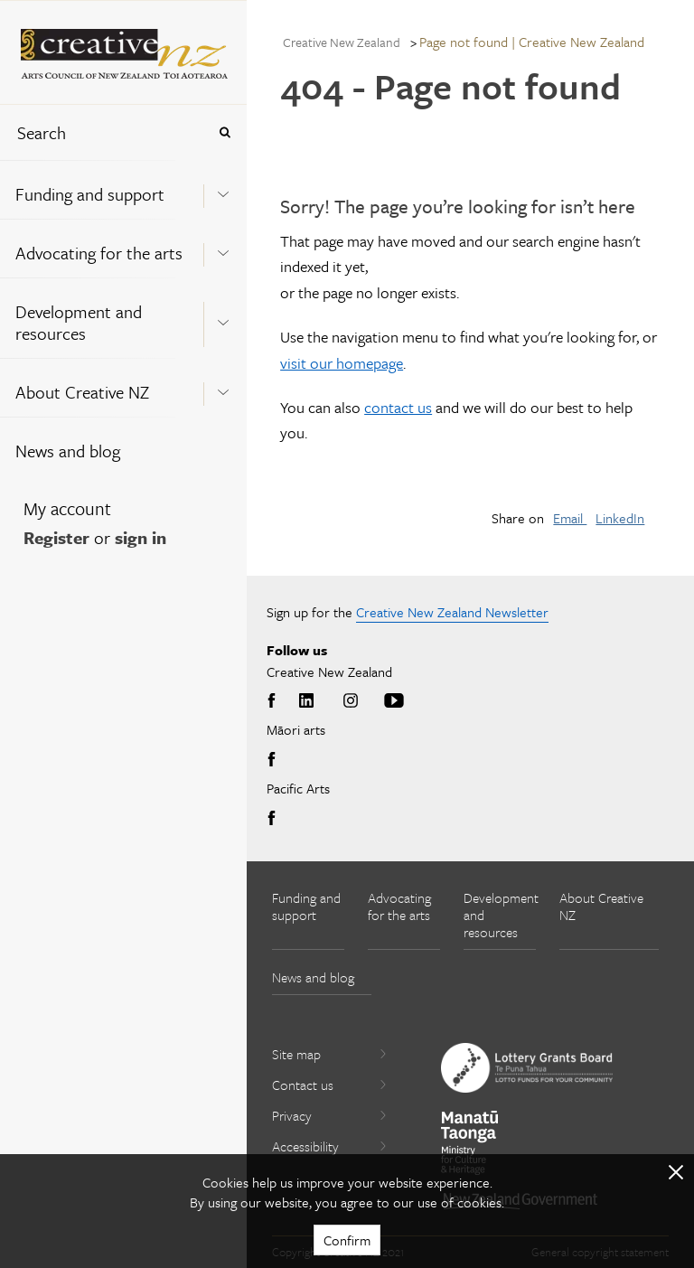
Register (56, 537)
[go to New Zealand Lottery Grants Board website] (527, 1067)
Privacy (330, 1115)
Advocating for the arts (99, 252)
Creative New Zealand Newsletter (452, 612)
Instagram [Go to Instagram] (350, 701)
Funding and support (89, 194)
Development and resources (78, 322)
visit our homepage (341, 363)
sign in (140, 537)
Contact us (330, 1084)
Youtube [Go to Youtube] (394, 701)
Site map (330, 1054)
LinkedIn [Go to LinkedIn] (306, 701)
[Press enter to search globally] (224, 132)
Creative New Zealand (341, 42)
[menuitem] (123, 189)
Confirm (347, 1240)
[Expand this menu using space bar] (223, 189)
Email (569, 518)
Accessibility (330, 1146)
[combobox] (103, 132)
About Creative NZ (82, 392)
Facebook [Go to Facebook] (275, 701)
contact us (398, 407)
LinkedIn (620, 518)
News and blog (67, 450)
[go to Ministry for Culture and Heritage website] (470, 1143)
